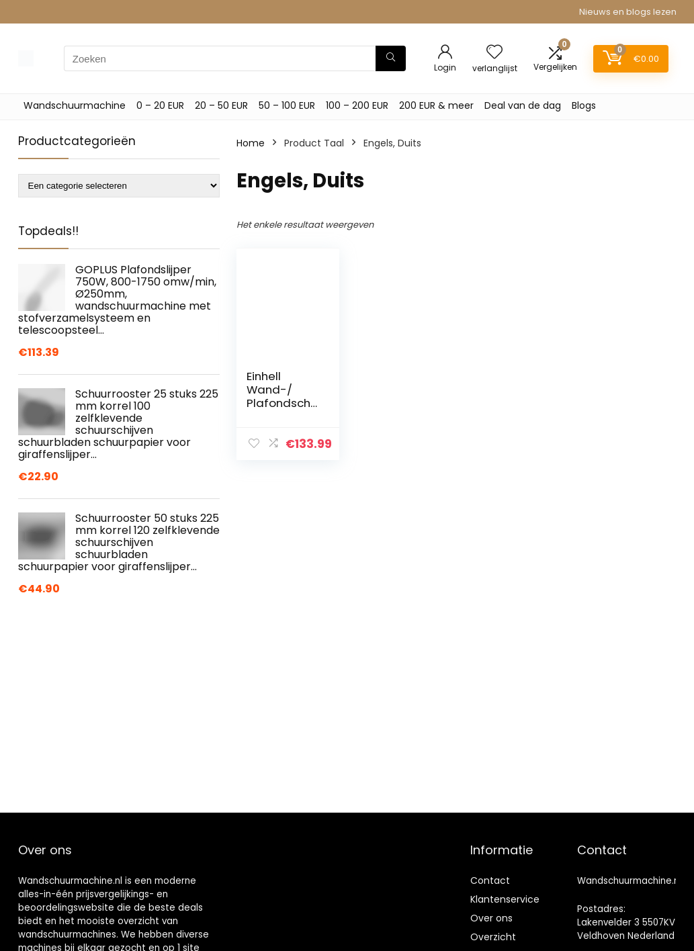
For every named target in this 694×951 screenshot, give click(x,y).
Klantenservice (504, 899)
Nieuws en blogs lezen (628, 11)
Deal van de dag (522, 105)
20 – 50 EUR (221, 105)
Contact (490, 880)
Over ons (491, 918)
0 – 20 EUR (160, 105)
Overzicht (493, 937)
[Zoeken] (391, 58)
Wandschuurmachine (75, 105)
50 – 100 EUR (287, 105)
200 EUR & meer (436, 105)
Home (250, 143)
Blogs (584, 105)
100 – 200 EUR (357, 105)
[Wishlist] (494, 53)
